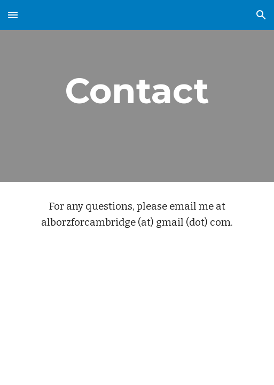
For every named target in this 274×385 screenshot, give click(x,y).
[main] (137, 90)
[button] (13, 14)
